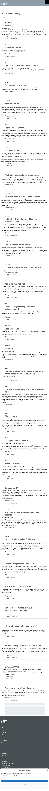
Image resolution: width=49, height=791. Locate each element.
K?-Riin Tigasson (10, 163)
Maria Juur (9, 552)
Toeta (2, 734)
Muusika (7, 485)
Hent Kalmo (9, 256)
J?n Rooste (9, 317)
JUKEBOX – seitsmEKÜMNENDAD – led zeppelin (22, 513)
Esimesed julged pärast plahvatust (20, 688)
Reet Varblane (10, 452)
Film (6, 604)
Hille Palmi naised (13, 464)
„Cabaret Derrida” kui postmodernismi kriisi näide (24, 390)
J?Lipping (8, 295)
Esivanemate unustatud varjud (18, 608)
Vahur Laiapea (10, 634)
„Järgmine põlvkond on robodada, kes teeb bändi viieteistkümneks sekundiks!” (24, 372)
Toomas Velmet (10, 575)
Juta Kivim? (9, 476)
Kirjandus (7, 303)
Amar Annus (9, 185)
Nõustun (24, 781)
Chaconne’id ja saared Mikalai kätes (20, 564)
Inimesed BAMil (12, 667)
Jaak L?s (8, 614)
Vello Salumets (10, 527)
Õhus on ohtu (11, 416)
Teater (6, 44)
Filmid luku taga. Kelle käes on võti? (20, 626)
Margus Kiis (9, 405)
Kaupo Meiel (9, 360)
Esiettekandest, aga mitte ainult (19, 587)
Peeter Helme (10, 207)
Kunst (6, 368)
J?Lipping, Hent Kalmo (12, 272)
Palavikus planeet (13, 151)
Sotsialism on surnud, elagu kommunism (23, 267)
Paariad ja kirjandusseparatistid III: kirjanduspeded (20, 308)
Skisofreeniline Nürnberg (16, 85)
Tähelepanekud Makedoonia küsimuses (22, 196)
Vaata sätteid (24, 788)
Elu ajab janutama (13, 47)
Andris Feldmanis (10, 698)
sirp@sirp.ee (4, 730)
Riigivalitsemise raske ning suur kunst (22, 175)
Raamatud (9, 25)
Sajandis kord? (11, 488)
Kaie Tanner (9, 596)
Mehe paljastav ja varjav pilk (17, 441)
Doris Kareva (9, 337)
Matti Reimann (10, 501)
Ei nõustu (25, 784)
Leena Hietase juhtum (14, 128)
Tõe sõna (9, 348)
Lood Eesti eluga (12, 329)
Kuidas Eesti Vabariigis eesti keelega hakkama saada (21, 220)
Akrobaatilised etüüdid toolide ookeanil (22, 65)
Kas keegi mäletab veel (15, 284)
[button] (47, 770)
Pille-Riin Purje (10, 73)
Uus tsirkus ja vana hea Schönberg (20, 539)
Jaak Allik (8, 54)
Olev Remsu (9, 676)
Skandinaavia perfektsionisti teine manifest (24, 646)
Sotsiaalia (7, 100)
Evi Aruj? (8, 233)
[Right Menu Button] (47, 2)
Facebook (3, 732)
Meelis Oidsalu (10, 92)
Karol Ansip (9, 655)
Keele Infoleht (8, 22)
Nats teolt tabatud (13, 103)
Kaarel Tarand (10, 116)
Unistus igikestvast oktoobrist (18, 244)
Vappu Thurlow (10, 429)
